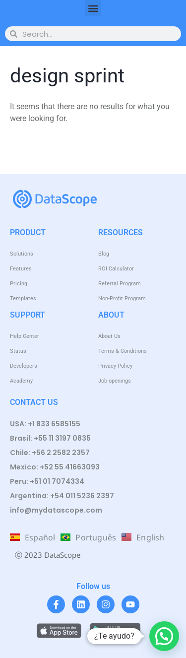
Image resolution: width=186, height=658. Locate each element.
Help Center (24, 336)
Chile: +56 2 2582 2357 (50, 453)
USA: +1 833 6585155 (45, 424)
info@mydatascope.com (56, 510)
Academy (21, 381)
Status (18, 351)
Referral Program (119, 283)
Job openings (114, 381)
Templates (23, 298)
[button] (93, 8)
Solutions (21, 254)
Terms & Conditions (122, 351)
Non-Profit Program (122, 298)
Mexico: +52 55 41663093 (55, 467)
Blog (103, 254)
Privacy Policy (115, 366)
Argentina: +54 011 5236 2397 (62, 496)
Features (21, 268)
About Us (109, 336)
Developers (23, 366)
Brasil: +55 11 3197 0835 (50, 438)
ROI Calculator (116, 268)
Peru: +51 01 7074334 (47, 481)
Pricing (18, 283)
